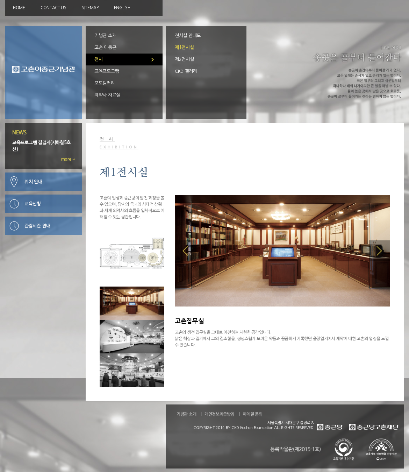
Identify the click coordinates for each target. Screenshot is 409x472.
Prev (185, 250)
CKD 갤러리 (186, 71)
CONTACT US (53, 8)
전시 (98, 59)
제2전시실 (184, 59)
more (68, 159)
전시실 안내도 (188, 35)
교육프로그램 (106, 71)
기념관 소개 (105, 35)
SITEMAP (90, 8)
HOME (19, 8)
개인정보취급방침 (219, 414)
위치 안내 (33, 181)
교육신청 (32, 204)
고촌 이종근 (105, 47)
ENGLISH (122, 8)
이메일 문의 (252, 414)
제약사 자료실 (107, 95)
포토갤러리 (104, 83)
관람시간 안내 (37, 226)
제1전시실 (184, 47)
